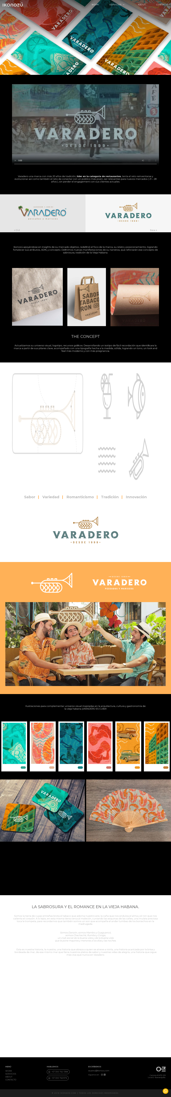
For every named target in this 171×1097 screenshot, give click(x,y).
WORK (95, 4)
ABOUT (142, 4)
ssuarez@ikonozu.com (98, 1070)
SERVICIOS (118, 4)
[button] (58, 1078)
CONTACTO (162, 4)
